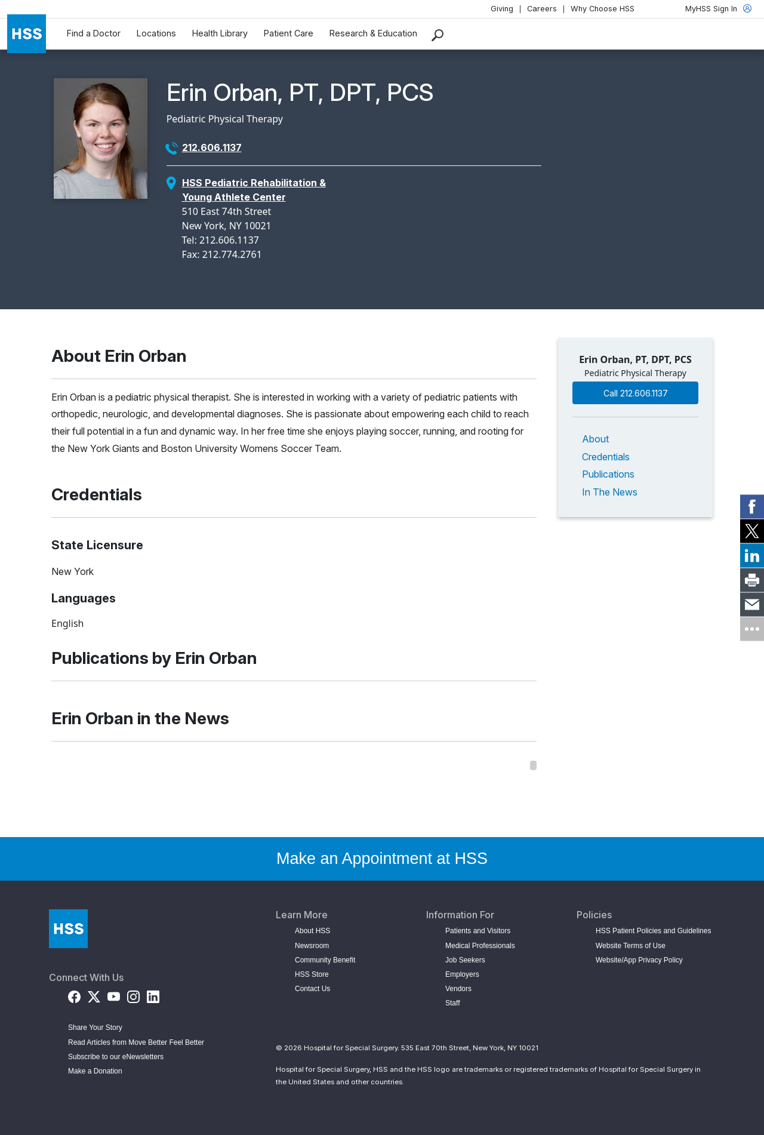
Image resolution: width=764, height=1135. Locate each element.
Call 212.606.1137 (635, 393)
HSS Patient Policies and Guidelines (653, 931)
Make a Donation (95, 1071)
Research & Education (373, 33)
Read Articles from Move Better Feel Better (136, 1042)
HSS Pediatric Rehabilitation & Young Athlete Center (254, 190)
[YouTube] (113, 994)
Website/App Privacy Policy (639, 960)
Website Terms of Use (631, 946)
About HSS (312, 931)
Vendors (458, 989)
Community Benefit (325, 960)
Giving (502, 8)
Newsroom (312, 946)
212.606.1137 (212, 147)
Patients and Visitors (477, 931)
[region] (294, 765)
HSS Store (312, 974)
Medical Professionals (480, 946)
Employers (462, 974)
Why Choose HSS (602, 8)
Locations (156, 33)
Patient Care (288, 33)
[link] (752, 506)
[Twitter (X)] (94, 994)
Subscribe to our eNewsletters (116, 1057)
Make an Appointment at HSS (382, 859)
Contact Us (312, 989)
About (595, 439)
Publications (608, 474)
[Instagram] (133, 994)
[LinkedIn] (153, 994)
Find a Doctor (94, 33)
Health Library (220, 33)
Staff (452, 1003)
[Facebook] (74, 994)
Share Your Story (95, 1027)
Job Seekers (465, 960)
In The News (609, 492)
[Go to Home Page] (68, 928)
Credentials (606, 457)
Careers (542, 8)
